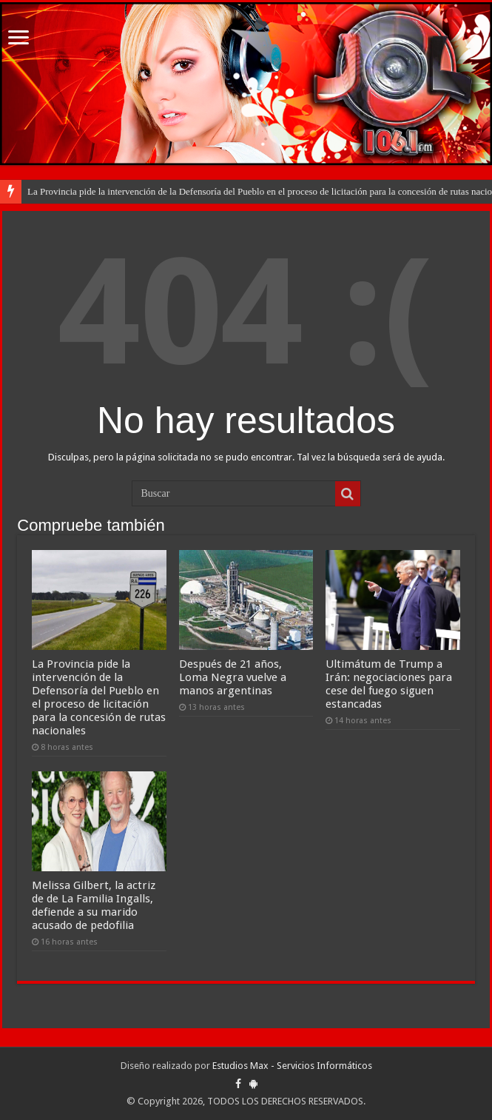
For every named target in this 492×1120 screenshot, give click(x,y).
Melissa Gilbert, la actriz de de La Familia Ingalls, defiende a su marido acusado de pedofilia (93, 905)
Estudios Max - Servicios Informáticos (292, 1065)
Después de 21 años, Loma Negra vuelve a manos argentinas (232, 677)
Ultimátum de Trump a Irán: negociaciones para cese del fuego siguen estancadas (389, 684)
